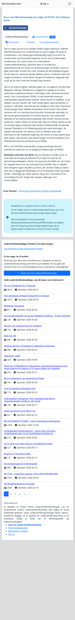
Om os (11, 571)
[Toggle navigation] (69, 3)
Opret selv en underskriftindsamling (37, 310)
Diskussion (12, 79)
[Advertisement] (37, 30)
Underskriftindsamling (16, 73)
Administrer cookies (18, 568)
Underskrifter (43, 74)
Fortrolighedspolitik (49, 79)
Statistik (29, 79)
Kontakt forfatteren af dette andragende (39, 228)
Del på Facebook (14, 65)
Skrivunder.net (11, 3)
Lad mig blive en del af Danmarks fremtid (23, 286)
